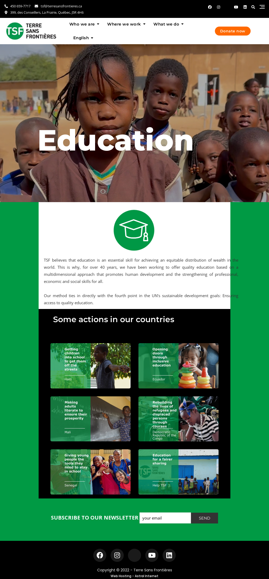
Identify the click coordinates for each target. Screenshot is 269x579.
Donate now (232, 31)
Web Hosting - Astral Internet (134, 576)
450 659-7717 (17, 6)
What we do (166, 24)
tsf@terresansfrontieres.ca (58, 6)
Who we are (82, 24)
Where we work (124, 24)
